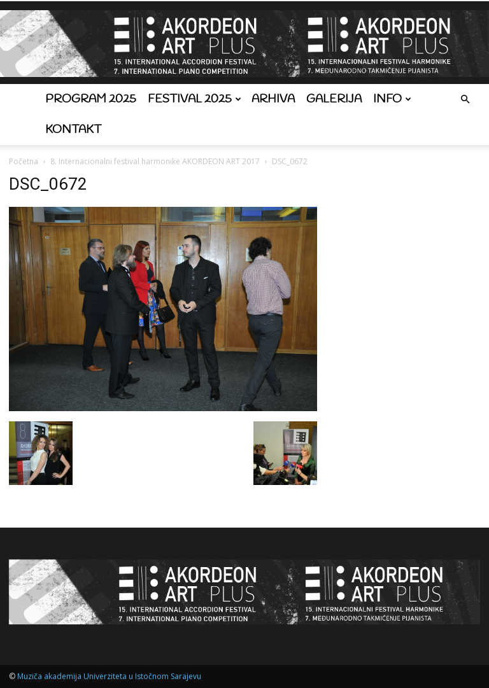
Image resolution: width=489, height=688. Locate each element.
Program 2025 (90, 99)
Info (392, 99)
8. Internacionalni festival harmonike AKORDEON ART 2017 (155, 161)
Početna (23, 161)
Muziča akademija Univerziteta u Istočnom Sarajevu (109, 676)
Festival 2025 (194, 99)
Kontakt (73, 129)
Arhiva (273, 99)
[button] (465, 100)
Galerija (334, 99)
